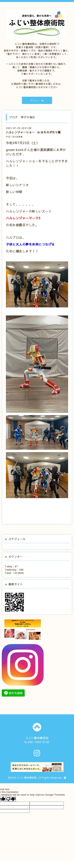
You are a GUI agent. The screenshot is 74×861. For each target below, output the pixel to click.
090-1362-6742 (38, 742)
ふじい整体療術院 (27, 777)
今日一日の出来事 (14, 136)
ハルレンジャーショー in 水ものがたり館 (33, 132)
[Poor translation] (11, 799)
